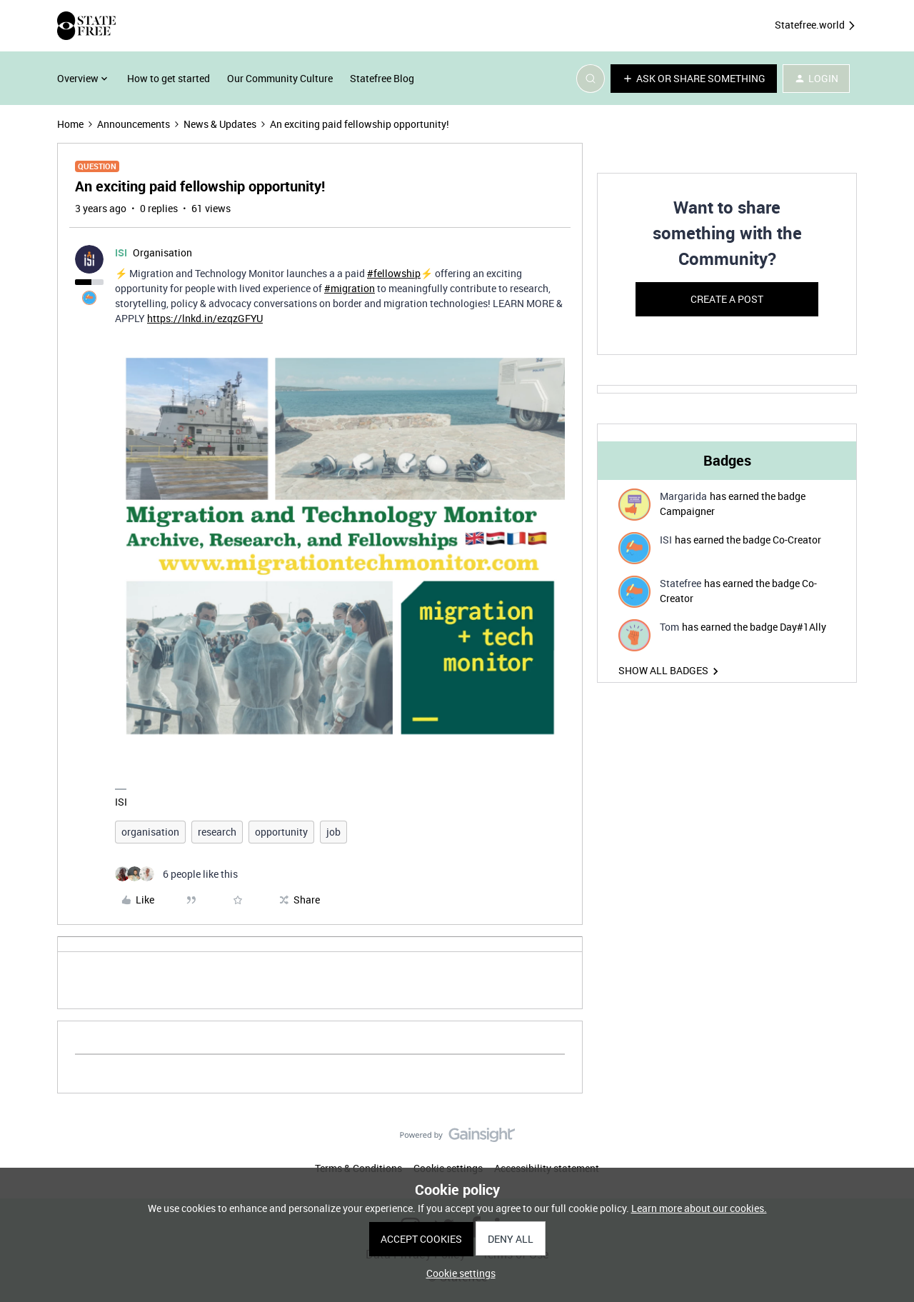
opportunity (281, 831)
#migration (349, 288)
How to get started (168, 78)
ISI (121, 252)
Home (70, 124)
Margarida (683, 496)
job (333, 831)
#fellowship (394, 273)
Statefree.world (816, 25)
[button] (694, 78)
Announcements (133, 124)
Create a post (726, 299)
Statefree (680, 583)
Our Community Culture (280, 78)
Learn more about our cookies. (699, 1208)
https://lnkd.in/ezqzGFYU (205, 318)
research (217, 831)
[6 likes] (176, 873)
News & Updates (220, 124)
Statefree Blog (382, 78)
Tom (669, 627)
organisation (150, 831)
